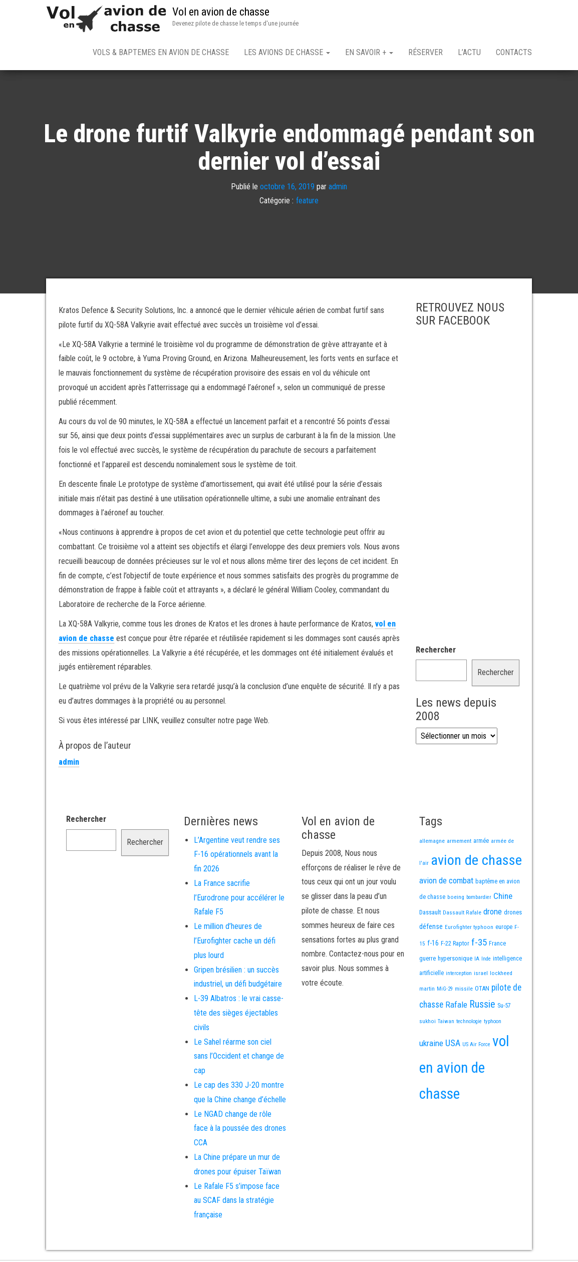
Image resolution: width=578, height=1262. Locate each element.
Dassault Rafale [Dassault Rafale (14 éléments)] (462, 914)
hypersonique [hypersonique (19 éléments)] (455, 960)
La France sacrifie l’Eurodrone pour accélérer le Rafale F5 (239, 899)
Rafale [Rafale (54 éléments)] (456, 1007)
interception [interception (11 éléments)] (459, 975)
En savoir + (369, 52)
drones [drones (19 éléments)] (513, 914)
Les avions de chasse (287, 52)
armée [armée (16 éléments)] (481, 842)
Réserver (425, 52)
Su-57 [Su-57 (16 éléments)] (504, 1007)
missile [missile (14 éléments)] (464, 990)
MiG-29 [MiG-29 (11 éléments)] (445, 991)
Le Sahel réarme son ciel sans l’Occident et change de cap (239, 1058)
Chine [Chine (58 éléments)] (502, 898)
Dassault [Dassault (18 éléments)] (430, 914)
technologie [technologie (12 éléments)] (469, 1023)
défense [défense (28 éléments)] (431, 928)
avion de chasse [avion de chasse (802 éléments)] (476, 862)
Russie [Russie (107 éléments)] (482, 1006)
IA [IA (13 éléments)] (476, 960)
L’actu (469, 52)
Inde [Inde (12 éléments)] (486, 961)
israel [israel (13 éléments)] (481, 975)
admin (338, 188)
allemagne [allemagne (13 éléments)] (432, 842)
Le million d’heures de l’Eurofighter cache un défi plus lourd (234, 942)
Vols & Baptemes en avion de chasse (161, 52)
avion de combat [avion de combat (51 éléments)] (446, 882)
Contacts (514, 52)
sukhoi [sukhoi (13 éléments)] (427, 1023)
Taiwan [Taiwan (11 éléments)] (446, 1023)
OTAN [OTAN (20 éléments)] (482, 990)
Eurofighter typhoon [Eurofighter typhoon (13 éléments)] (469, 928)
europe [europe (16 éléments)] (503, 928)
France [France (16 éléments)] (497, 945)
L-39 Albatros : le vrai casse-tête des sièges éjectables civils (238, 1015)
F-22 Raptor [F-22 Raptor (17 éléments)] (455, 945)
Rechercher (436, 652)
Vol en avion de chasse (220, 12)
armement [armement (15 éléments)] (459, 842)
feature (307, 203)
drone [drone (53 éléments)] (492, 913)
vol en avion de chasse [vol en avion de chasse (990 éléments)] (464, 1070)
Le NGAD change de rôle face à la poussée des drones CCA (240, 1130)
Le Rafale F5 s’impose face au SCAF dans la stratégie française (236, 1202)
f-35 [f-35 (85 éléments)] (479, 944)
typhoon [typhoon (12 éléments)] (492, 1023)
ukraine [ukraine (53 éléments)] (431, 1045)
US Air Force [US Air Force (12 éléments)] (476, 1046)
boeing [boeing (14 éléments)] (455, 898)
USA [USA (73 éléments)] (452, 1045)
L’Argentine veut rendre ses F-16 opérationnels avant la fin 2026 (237, 856)
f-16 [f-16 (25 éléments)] (433, 945)
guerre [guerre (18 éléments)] (427, 960)
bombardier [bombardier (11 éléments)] (478, 899)
